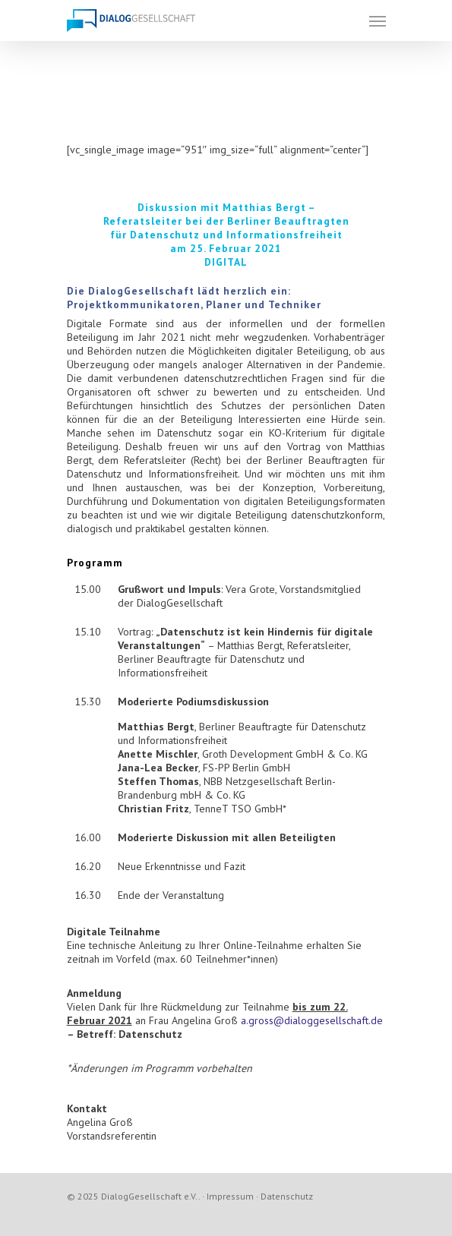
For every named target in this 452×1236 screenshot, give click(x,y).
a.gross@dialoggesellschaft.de (312, 1020)
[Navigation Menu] (377, 20)
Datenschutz (287, 1196)
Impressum (230, 1196)
